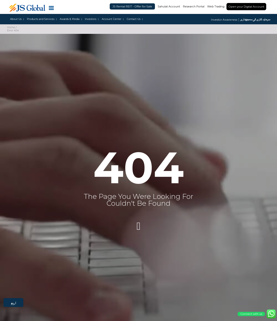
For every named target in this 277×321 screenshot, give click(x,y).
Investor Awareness (224, 19)
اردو (13, 302)
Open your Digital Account (246, 6)
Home (11, 27)
